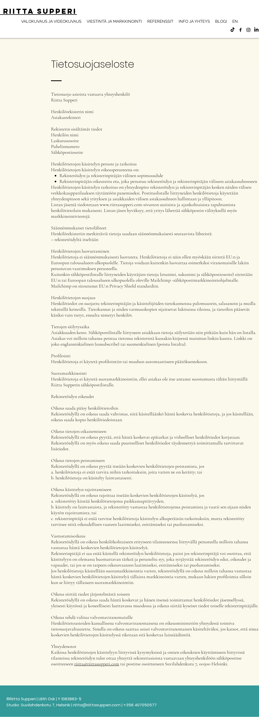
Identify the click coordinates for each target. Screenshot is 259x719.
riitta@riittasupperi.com (96, 664)
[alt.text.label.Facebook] (240, 30)
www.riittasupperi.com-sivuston (129, 204)
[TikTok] (232, 30)
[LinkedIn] (256, 30)
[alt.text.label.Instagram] (248, 30)
